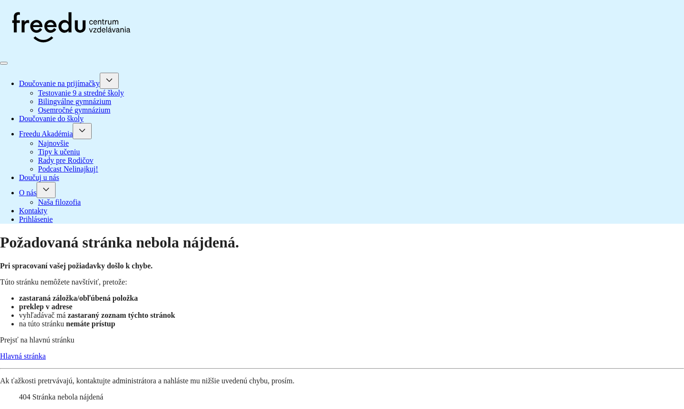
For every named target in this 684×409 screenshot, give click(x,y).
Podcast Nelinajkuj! (68, 169)
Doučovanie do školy (51, 118)
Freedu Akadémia (46, 134)
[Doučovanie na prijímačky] (109, 81)
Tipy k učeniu (59, 152)
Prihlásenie (36, 219)
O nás (28, 193)
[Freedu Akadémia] (82, 131)
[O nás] (46, 190)
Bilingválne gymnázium (74, 101)
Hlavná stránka (23, 356)
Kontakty (33, 211)
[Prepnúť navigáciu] (4, 63)
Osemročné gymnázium (74, 110)
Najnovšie (53, 143)
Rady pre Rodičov (65, 160)
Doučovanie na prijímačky (59, 83)
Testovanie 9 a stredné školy (81, 93)
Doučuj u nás (39, 177)
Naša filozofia (59, 202)
